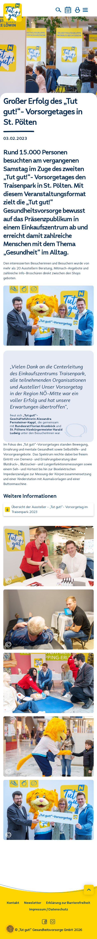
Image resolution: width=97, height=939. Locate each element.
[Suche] (58, 10)
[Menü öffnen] (85, 10)
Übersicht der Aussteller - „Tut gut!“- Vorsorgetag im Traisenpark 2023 (46, 509)
